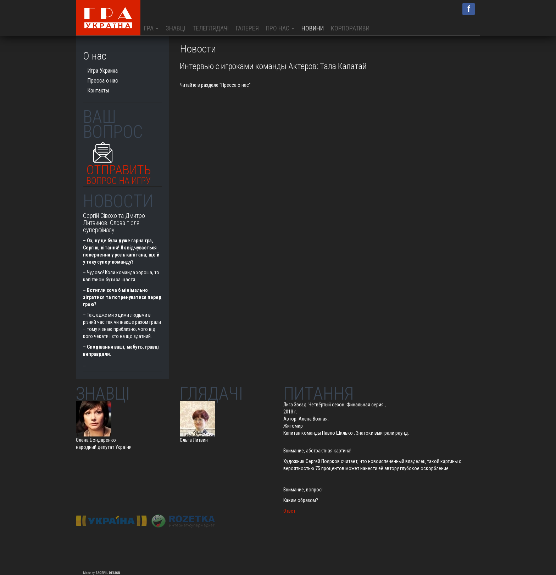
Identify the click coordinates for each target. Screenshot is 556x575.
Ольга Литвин (194, 440)
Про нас (280, 28)
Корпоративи (350, 28)
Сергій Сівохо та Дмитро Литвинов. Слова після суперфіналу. (114, 222)
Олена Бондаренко (96, 440)
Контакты (98, 90)
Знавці (175, 28)
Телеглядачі (211, 28)
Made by (101, 573)
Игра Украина (102, 70)
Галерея (247, 28)
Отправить (119, 172)
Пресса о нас (102, 80)
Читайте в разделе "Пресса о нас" (215, 85)
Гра (151, 28)
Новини (312, 28)
